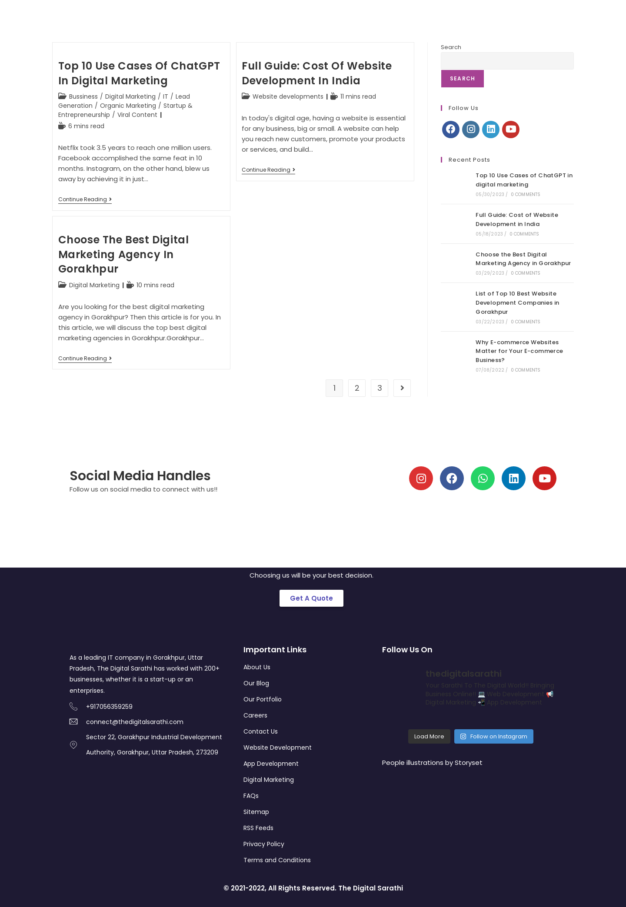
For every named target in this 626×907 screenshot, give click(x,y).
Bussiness (83, 96)
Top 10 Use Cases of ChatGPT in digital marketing (139, 73)
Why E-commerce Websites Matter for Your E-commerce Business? (519, 351)
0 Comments (526, 194)
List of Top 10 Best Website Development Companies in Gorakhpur (517, 302)
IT (165, 96)
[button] (311, 598)
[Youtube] (510, 129)
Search (451, 47)
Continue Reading (85, 199)
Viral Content (137, 114)
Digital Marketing (130, 96)
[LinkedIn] (490, 129)
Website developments (288, 96)
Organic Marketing (128, 105)
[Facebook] (451, 129)
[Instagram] (470, 129)
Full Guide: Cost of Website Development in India (317, 73)
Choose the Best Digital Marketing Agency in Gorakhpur (123, 254)
